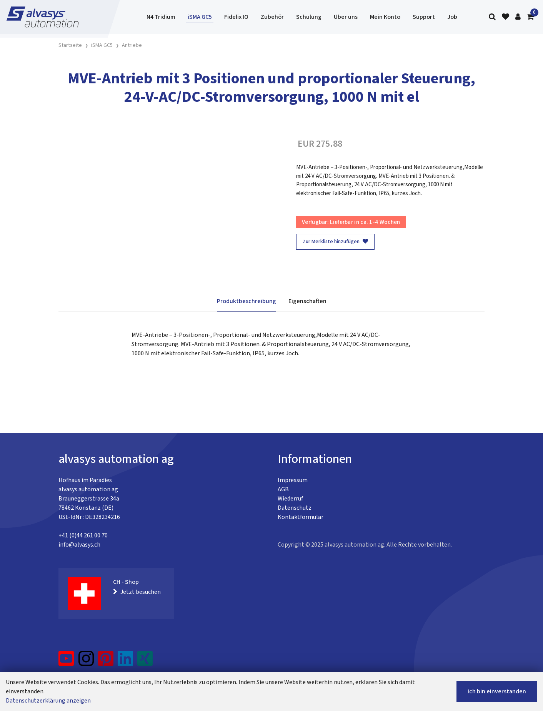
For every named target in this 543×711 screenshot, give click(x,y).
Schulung (308, 17)
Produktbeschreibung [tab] (246, 301)
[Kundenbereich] (518, 17)
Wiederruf (290, 498)
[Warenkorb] (530, 17)
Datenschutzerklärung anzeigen (48, 700)
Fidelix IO (236, 17)
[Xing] (145, 661)
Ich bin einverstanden (497, 691)
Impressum (293, 480)
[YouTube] (66, 661)
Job (452, 17)
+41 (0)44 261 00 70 (83, 535)
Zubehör (272, 17)
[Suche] (492, 17)
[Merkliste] (505, 17)
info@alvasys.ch (79, 544)
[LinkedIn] (125, 661)
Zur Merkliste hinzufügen (335, 241)
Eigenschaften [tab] (307, 301)
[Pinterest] (106, 661)
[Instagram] (86, 661)
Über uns (346, 17)
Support (424, 17)
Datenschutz (294, 508)
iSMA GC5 (200, 17)
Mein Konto (385, 17)
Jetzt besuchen (137, 592)
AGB (283, 489)
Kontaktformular (300, 517)
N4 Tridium (161, 17)
